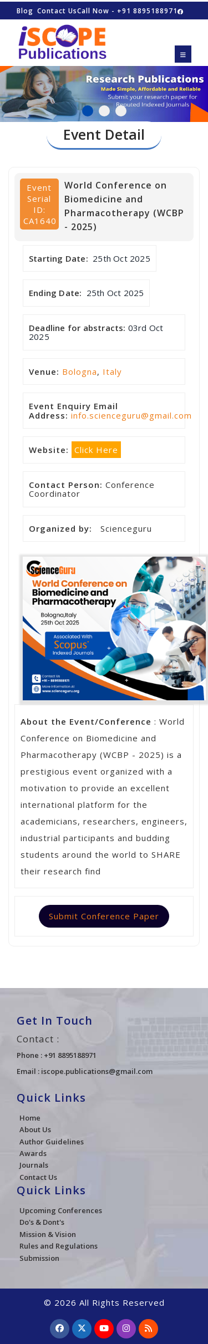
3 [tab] (120, 110)
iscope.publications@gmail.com (97, 1071)
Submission (39, 1258)
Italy (112, 371)
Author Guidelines (51, 1142)
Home (29, 1118)
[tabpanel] (104, 88)
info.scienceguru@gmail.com (131, 415)
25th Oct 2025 (121, 258)
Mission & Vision (47, 1234)
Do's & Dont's (41, 1222)
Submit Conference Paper (104, 916)
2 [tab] (104, 110)
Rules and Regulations (58, 1246)
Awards (33, 1153)
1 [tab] (87, 110)
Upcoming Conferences (60, 1210)
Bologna (79, 371)
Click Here (96, 449)
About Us (35, 1129)
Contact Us (57, 11)
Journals (33, 1165)
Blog (25, 11)
